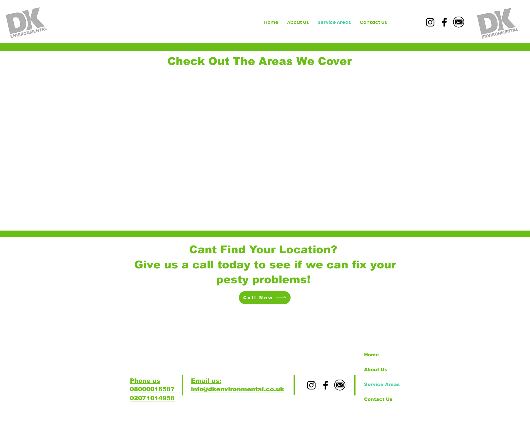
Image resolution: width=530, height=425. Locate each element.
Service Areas (382, 384)
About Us (375, 369)
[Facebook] (444, 22)
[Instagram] (430, 22)
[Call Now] (265, 297)
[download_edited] (458, 22)
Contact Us (378, 399)
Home (371, 354)
